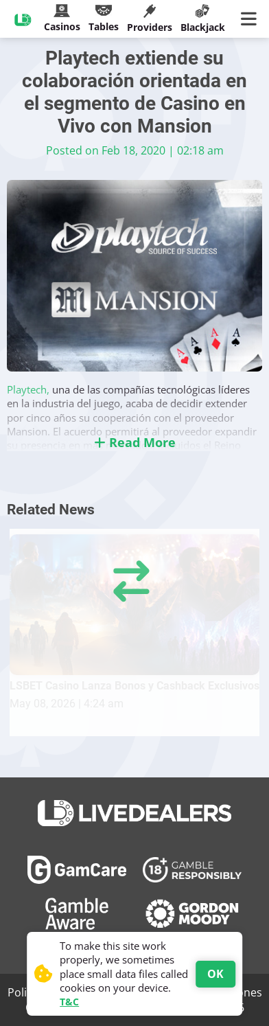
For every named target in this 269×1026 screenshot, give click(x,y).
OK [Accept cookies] (215, 973)
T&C (69, 1001)
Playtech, (29, 389)
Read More (135, 442)
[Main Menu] (251, 19)
